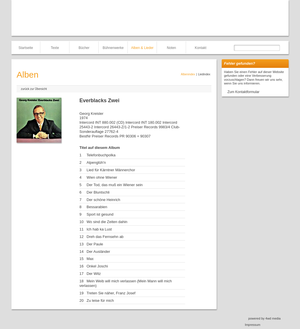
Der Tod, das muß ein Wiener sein (115, 185)
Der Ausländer (98, 251)
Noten (171, 48)
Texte (55, 48)
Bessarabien (97, 207)
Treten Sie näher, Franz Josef (111, 293)
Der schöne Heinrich (103, 200)
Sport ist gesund (100, 214)
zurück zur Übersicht (34, 88)
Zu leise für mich (100, 300)
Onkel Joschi (97, 266)
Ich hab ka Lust (99, 229)
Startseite (26, 48)
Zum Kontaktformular (243, 92)
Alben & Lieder (142, 48)
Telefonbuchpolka (101, 155)
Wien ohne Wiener (102, 177)
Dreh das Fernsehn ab (105, 237)
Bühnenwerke (113, 48)
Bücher (84, 48)
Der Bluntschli (98, 192)
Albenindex (188, 74)
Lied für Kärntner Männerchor (111, 170)
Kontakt (201, 48)
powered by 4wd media (264, 318)
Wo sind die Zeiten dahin (107, 222)
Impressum (252, 324)
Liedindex (204, 74)
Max (90, 259)
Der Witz (94, 273)
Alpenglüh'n (96, 162)
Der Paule (95, 244)
